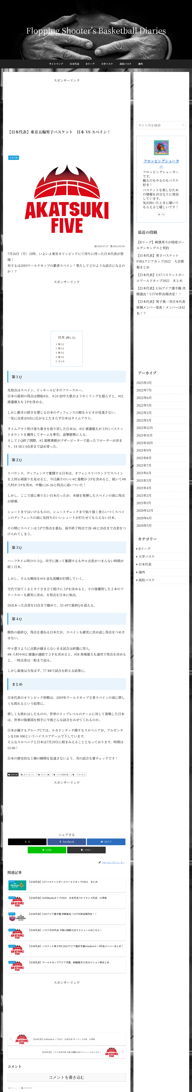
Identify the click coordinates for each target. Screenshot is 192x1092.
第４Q (63, 363)
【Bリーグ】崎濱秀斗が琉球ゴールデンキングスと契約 (160, 245)
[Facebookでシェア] (66, 850)
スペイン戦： (44, 783)
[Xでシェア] (27, 850)
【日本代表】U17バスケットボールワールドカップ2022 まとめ (160, 277)
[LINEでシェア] (47, 858)
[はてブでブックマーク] (106, 850)
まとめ (63, 369)
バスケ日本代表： (62, 783)
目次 (61, 337)
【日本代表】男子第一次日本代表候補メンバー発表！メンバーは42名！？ (160, 307)
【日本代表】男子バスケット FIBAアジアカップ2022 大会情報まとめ (160, 261)
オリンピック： (28, 783)
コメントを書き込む (67, 1052)
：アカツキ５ (79, 783)
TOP (68, 1082)
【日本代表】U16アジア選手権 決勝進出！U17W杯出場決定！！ (160, 291)
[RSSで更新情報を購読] (163, 214)
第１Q (63, 345)
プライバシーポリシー (115, 1082)
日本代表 (13, 783)
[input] (161, 125)
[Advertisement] (66, 104)
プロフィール (95, 1082)
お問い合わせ (80, 1082)
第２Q (63, 351)
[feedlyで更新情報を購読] (159, 214)
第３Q (63, 357)
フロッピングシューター (161, 163)
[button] (86, 858)
